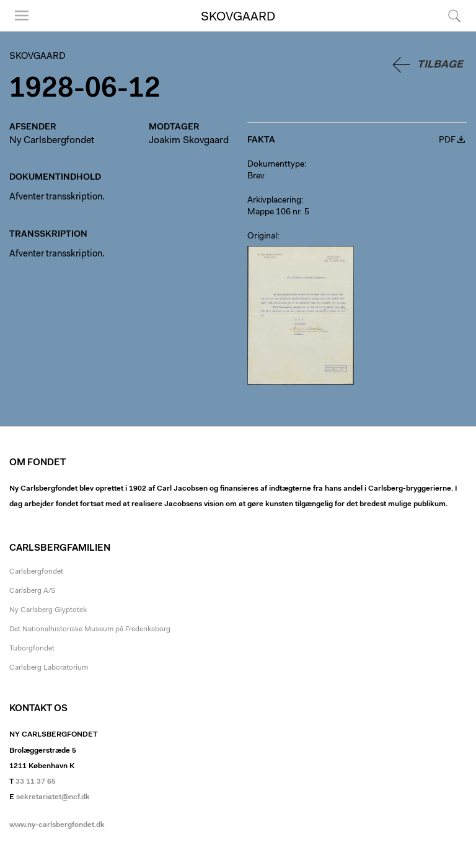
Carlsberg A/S (32, 591)
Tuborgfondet (32, 648)
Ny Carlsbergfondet (51, 141)
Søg (454, 15)
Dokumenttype (275, 164)
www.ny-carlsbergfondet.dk (57, 825)
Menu (21, 15)
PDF (447, 140)
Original (262, 236)
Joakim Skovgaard (189, 141)
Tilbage (440, 64)
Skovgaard (238, 17)
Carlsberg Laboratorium (48, 668)
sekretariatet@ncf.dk (53, 797)
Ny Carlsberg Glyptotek (48, 610)
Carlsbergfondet (36, 572)
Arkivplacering (274, 200)
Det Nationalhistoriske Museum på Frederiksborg (89, 629)
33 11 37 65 (35, 782)
